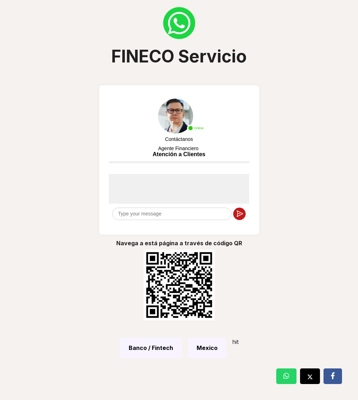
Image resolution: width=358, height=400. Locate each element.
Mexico (207, 347)
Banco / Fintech (151, 347)
